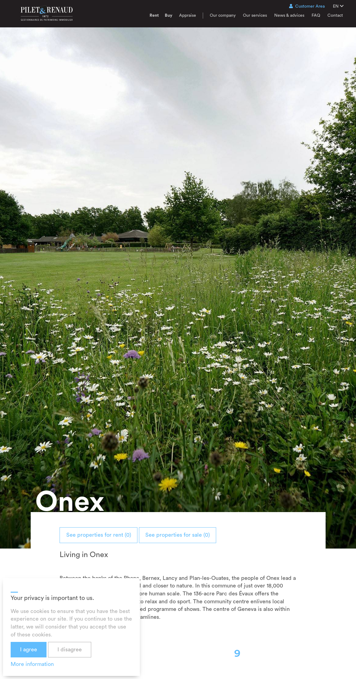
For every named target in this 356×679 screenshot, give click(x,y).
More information (32, 664)
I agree (28, 649)
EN (338, 6)
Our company (223, 15)
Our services (255, 15)
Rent (154, 15)
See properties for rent (104, 535)
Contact (335, 15)
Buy (168, 15)
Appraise (187, 15)
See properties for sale (195, 535)
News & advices (289, 15)
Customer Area (307, 6)
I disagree (69, 649)
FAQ (316, 15)
